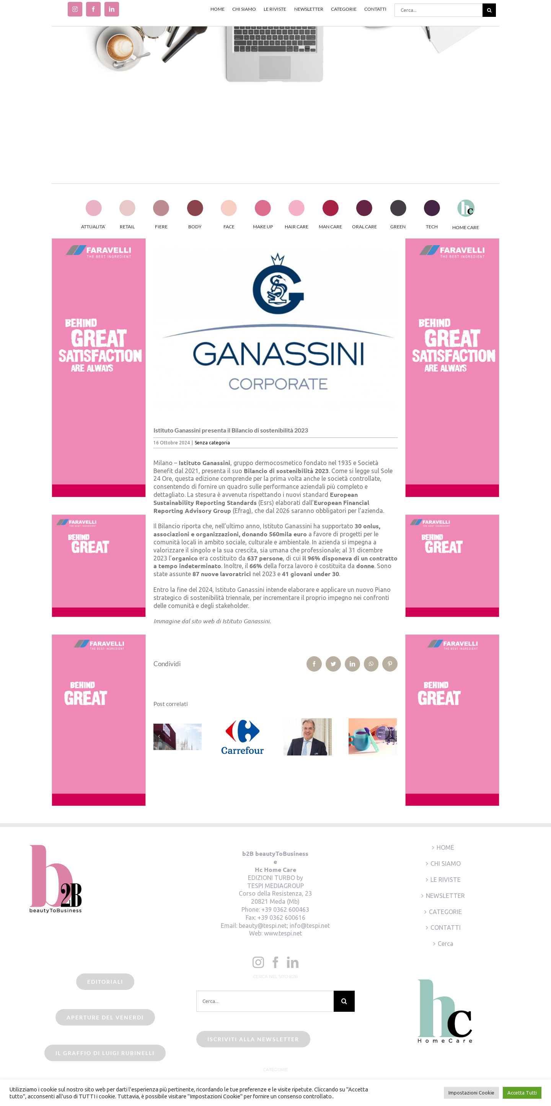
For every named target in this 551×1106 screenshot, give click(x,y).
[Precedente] (159, 736)
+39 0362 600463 (285, 909)
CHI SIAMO (445, 863)
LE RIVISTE (445, 879)
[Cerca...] (439, 10)
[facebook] (93, 9)
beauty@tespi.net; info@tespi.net (284, 925)
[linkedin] (111, 9)
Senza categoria (212, 442)
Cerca (445, 943)
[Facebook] (275, 962)
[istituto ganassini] (275, 326)
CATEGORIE (445, 911)
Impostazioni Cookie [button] (471, 1092)
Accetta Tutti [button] (522, 1092)
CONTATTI (445, 927)
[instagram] (75, 9)
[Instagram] (258, 962)
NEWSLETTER (445, 895)
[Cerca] (489, 10)
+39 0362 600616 (281, 917)
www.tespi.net (283, 933)
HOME (445, 847)
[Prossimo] (391, 736)
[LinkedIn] (292, 962)
